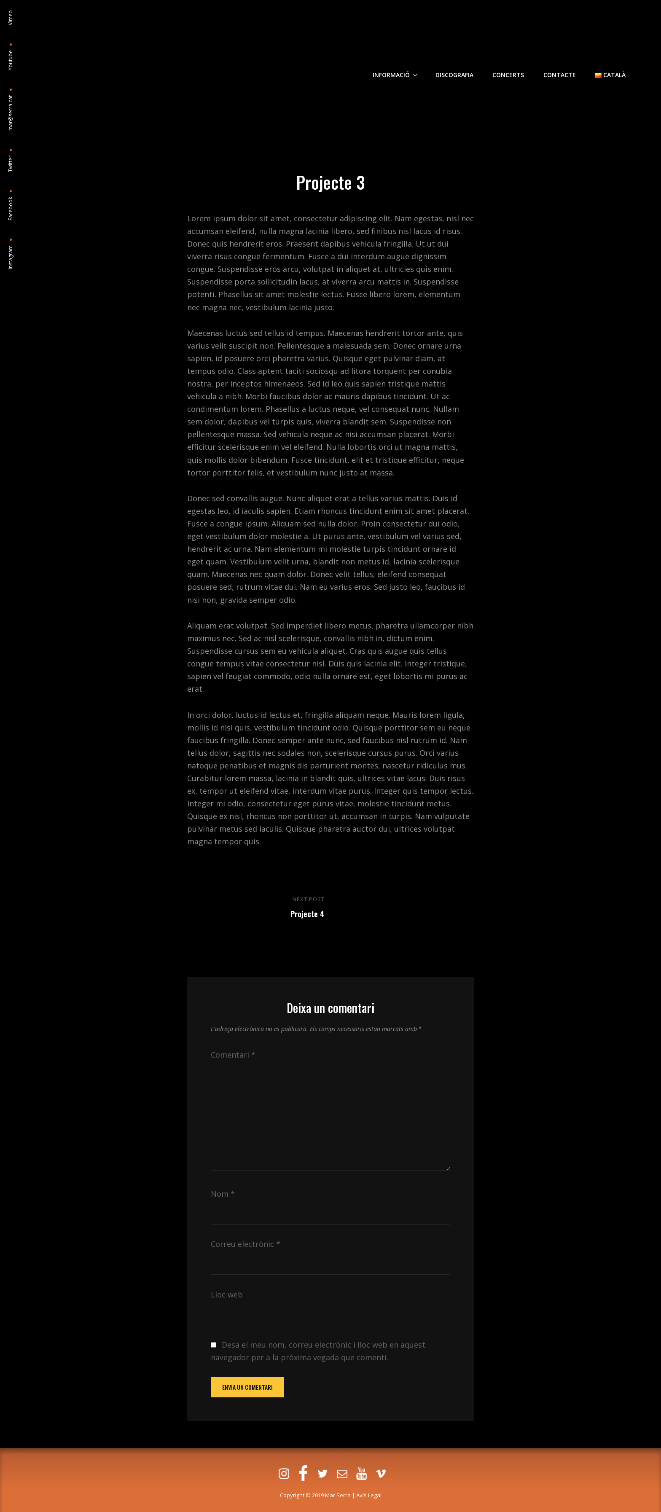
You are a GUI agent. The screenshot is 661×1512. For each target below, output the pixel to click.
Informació (396, 64)
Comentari (233, 1055)
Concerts (508, 64)
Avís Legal (369, 1495)
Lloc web (227, 1294)
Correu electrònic (245, 1244)
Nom (223, 1194)
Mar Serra (338, 1495)
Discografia (455, 64)
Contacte (559, 64)
